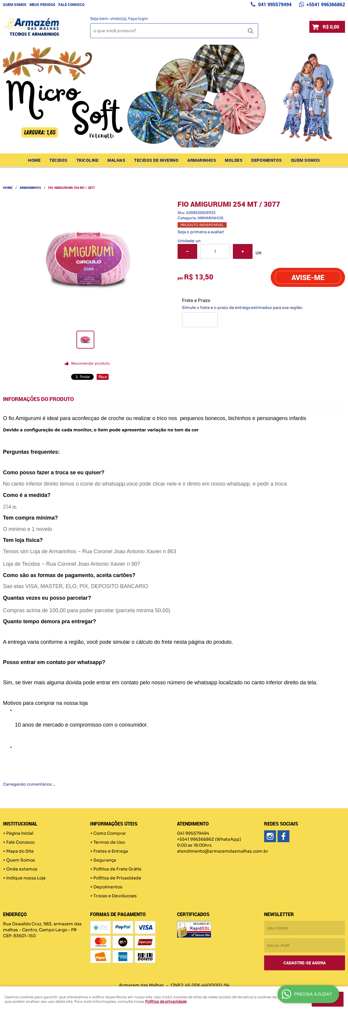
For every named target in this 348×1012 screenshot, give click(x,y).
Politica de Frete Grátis (117, 869)
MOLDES (233, 160)
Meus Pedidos (42, 4)
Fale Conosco (71, 4)
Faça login (138, 18)
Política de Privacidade (117, 878)
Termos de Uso (109, 842)
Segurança (104, 860)
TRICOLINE (87, 160)
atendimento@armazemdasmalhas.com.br (222, 851)
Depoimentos (266, 160)
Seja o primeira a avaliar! (201, 231)
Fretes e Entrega (110, 851)
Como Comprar (109, 833)
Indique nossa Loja (26, 878)
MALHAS (116, 160)
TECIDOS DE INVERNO (156, 160)
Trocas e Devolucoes (115, 895)
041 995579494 (274, 4)
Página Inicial (19, 833)
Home (34, 160)
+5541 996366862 (325, 4)
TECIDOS (58, 160)
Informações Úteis (113, 823)
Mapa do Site (20, 851)
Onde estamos (21, 869)
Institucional (20, 823)
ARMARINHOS (201, 160)
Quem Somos (14, 4)
